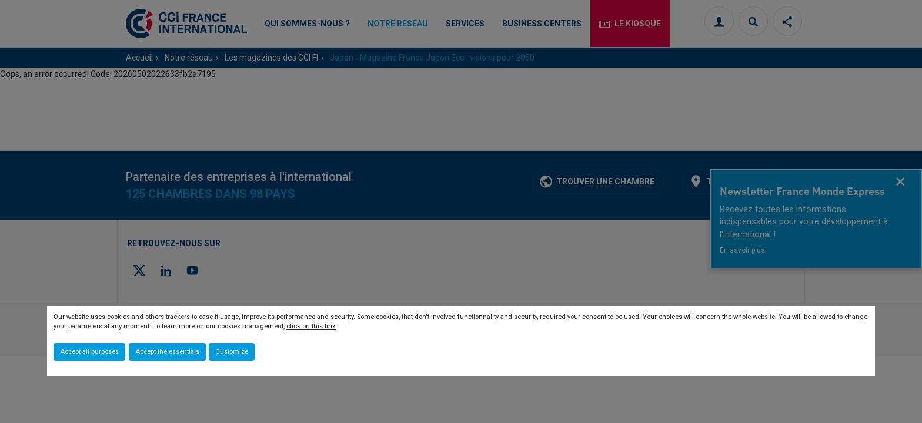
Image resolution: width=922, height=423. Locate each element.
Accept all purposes (89, 351)
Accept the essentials (167, 351)
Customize (231, 351)
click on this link (311, 326)
